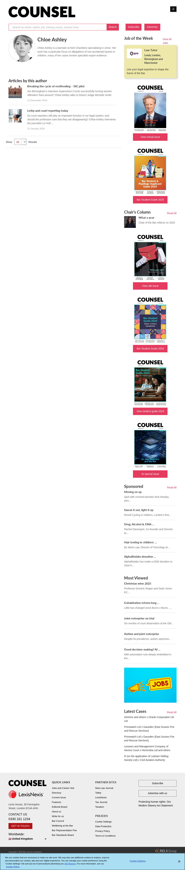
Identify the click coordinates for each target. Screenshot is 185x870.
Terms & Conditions (105, 835)
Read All (172, 213)
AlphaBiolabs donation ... (140, 556)
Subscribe (133, 26)
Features (56, 802)
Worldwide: (27, 836)
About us (56, 811)
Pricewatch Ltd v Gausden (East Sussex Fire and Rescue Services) (149, 728)
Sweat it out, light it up (138, 510)
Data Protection (103, 826)
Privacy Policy (102, 831)
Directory (56, 792)
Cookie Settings (103, 821)
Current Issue (59, 797)
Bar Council (58, 821)
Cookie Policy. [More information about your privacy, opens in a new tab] (13, 869)
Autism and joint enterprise (141, 633)
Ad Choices (70, 866)
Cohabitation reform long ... (141, 602)
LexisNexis (101, 797)
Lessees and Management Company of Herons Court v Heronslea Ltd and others (147, 748)
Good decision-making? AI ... (142, 649)
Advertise (152, 26)
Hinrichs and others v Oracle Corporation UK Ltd (149, 719)
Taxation (99, 806)
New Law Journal (104, 788)
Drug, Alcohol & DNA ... (139, 524)
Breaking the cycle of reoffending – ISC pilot (56, 86)
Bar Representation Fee (64, 830)
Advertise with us (157, 793)
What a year (146, 217)
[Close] (179, 863)
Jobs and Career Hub (63, 788)
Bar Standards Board (63, 835)
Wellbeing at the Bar (62, 825)
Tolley (98, 792)
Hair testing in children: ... (140, 542)
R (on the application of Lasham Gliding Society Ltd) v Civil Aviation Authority (146, 758)
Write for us (58, 816)
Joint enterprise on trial (139, 618)
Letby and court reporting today (47, 110)
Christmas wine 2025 (137, 583)
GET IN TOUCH (20, 825)
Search (113, 26)
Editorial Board (59, 806)
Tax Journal (101, 802)
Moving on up (133, 491)
